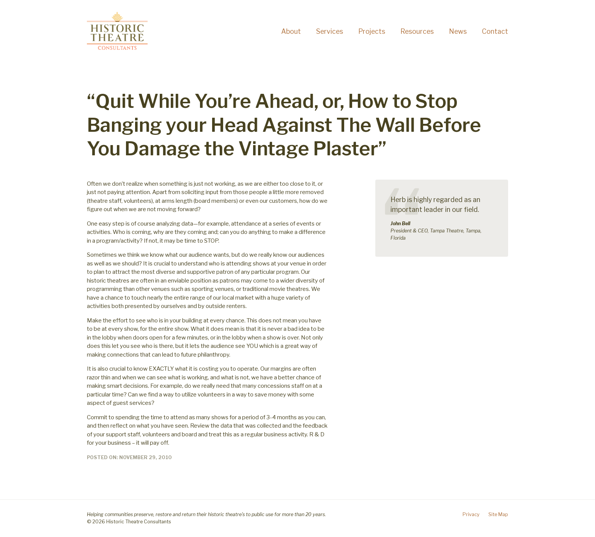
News (458, 31)
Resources (417, 31)
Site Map (498, 514)
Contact (495, 31)
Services (329, 31)
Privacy (471, 514)
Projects (371, 31)
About (291, 31)
